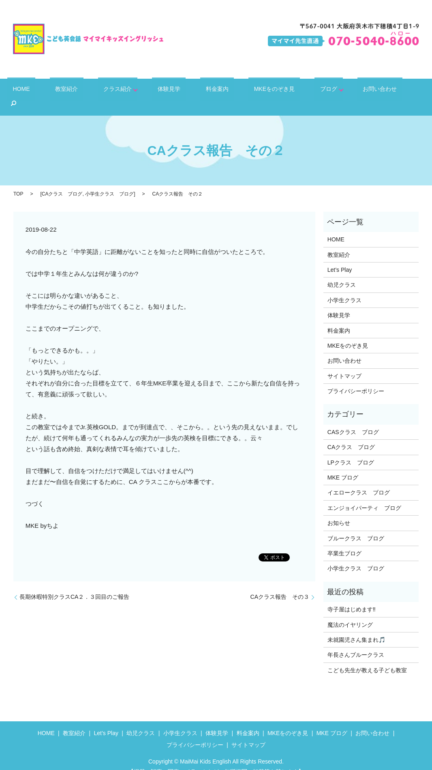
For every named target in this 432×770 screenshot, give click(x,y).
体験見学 (170, 90)
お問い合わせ (352, 90)
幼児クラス (341, 272)
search (391, 91)
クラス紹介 (122, 90)
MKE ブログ (342, 465)
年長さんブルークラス (355, 642)
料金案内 (209, 90)
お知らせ (338, 510)
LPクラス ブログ (350, 449)
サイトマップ (344, 363)
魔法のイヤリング (350, 612)
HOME (44, 90)
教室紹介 (80, 90)
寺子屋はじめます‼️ (351, 597)
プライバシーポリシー (355, 378)
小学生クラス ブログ (109, 181)
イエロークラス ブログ (358, 480)
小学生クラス (344, 287)
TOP (18, 181)
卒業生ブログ (344, 541)
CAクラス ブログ (62, 181)
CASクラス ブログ (353, 419)
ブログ (304, 90)
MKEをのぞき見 (258, 90)
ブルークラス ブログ (355, 525)
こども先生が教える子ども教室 (367, 657)
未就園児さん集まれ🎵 (356, 627)
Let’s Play (339, 257)
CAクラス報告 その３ (279, 584)
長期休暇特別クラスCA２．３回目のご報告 (74, 584)
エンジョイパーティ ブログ (364, 495)
